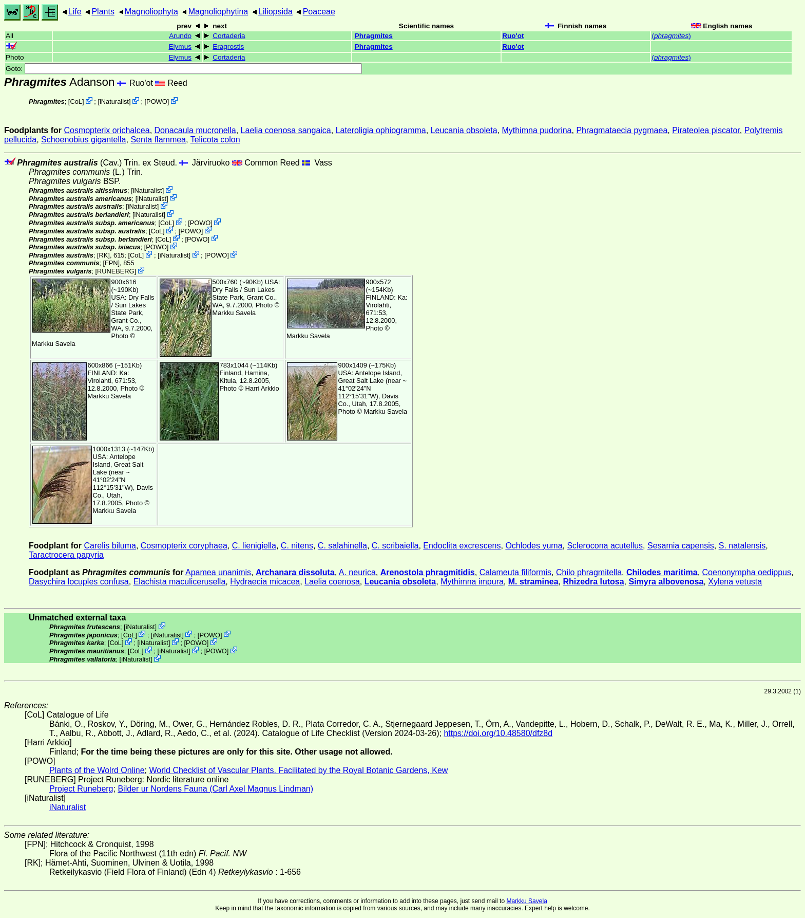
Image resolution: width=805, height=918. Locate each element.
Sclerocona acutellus (605, 545)
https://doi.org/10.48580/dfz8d (498, 733)
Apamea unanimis (218, 572)
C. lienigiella (254, 545)
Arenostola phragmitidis (427, 572)
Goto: (184, 68)
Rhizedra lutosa (593, 581)
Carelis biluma (110, 545)
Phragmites (374, 36)
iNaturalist (114, 101)
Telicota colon (215, 139)
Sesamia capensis (680, 545)
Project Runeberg (81, 788)
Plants (102, 11)
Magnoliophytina (218, 11)
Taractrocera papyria (66, 554)
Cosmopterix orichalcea (106, 130)
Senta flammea (158, 139)
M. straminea (533, 581)
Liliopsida (275, 11)
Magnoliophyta (151, 11)
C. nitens (297, 545)
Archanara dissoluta (295, 572)
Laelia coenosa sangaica (286, 130)
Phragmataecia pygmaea (621, 130)
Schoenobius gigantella (83, 139)
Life (75, 11)
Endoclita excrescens (462, 545)
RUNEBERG (116, 271)
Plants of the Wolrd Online (97, 770)
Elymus (179, 46)
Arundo (180, 36)
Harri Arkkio (262, 388)
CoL (76, 101)
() (671, 36)
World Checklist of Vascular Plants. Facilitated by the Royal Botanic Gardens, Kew (298, 770)
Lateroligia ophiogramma (381, 130)
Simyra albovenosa (665, 581)
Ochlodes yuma (533, 545)
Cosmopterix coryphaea (184, 545)
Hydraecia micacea (265, 581)
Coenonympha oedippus (746, 572)
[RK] (103, 255)
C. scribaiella (395, 545)
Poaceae (319, 11)
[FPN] (111, 263)
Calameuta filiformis (515, 572)
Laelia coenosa (332, 581)
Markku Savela (526, 901)
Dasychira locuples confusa (79, 581)
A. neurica (357, 572)
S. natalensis (742, 545)
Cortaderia (229, 36)
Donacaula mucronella (195, 130)
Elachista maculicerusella (179, 581)
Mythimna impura (472, 581)
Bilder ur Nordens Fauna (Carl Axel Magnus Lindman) (215, 788)
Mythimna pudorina (536, 130)
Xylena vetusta (735, 581)
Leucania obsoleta (464, 130)
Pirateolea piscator (706, 130)
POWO (156, 101)
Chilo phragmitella (589, 572)
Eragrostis (228, 46)
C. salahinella (342, 545)
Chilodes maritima (662, 572)
